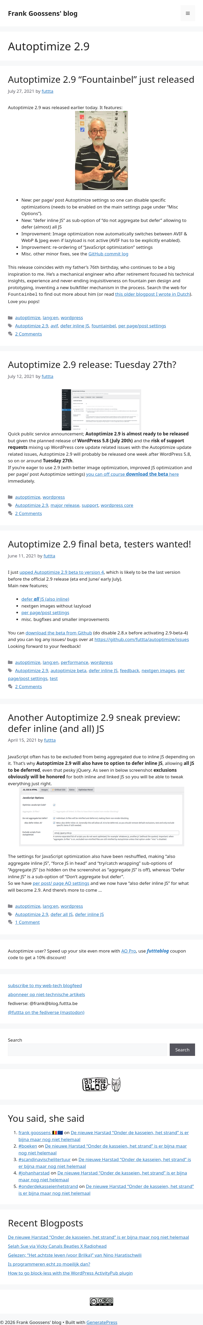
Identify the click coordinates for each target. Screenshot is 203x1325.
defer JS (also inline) (45, 598)
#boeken (28, 1145)
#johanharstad (34, 1172)
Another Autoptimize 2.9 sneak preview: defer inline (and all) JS (94, 722)
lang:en (50, 317)
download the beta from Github (59, 632)
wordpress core (117, 505)
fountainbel (103, 325)
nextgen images (158, 670)
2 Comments (28, 333)
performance (74, 662)
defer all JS (61, 914)
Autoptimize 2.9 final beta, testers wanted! (99, 543)
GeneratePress (101, 1322)
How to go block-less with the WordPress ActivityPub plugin (70, 1272)
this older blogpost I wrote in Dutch (152, 294)
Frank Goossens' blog (43, 13)
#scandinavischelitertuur (45, 1159)
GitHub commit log (108, 254)
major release (64, 505)
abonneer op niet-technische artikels (46, 994)
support (90, 505)
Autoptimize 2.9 (31, 325)
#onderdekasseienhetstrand (48, 1186)
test (54, 678)
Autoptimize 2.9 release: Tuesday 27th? (92, 364)
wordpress (72, 317)
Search (15, 1039)
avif (54, 325)
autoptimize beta (68, 670)
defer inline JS (74, 325)
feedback (129, 670)
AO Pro (128, 950)
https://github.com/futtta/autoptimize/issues (141, 639)
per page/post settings (142, 325)
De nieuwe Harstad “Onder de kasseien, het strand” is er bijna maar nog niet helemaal (98, 1237)
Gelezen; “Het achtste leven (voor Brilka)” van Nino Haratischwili (75, 1254)
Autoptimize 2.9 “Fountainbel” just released (101, 79)
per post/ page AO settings (61, 883)
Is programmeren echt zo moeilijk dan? (49, 1263)
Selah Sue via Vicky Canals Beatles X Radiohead (57, 1246)
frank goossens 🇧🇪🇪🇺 (41, 1132)
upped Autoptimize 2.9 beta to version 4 (62, 572)
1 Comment (27, 922)
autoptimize (27, 317)
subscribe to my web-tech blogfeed (45, 985)
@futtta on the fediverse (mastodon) (46, 1012)
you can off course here (132, 473)
